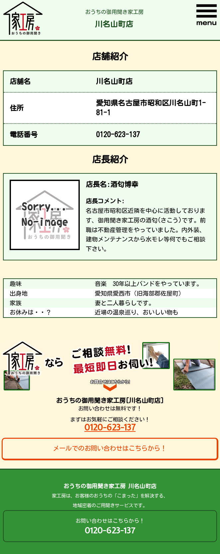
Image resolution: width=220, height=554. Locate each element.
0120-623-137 (110, 427)
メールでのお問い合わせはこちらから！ (109, 448)
